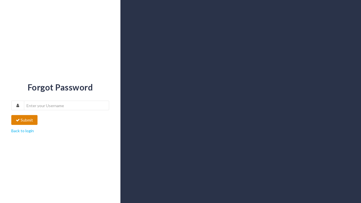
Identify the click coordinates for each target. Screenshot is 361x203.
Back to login (22, 130)
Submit (24, 120)
